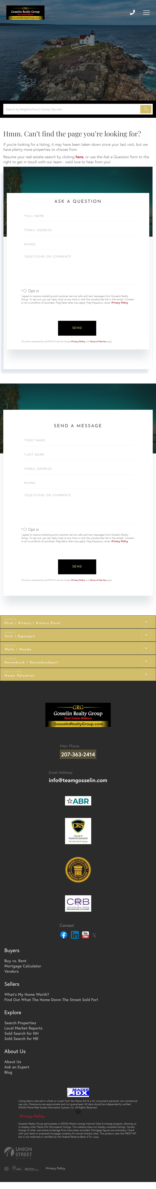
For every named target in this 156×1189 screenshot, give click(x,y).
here (79, 156)
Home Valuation (20, 674)
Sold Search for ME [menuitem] (21, 1035)
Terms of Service (98, 340)
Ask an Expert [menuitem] (16, 1064)
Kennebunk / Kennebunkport (31, 661)
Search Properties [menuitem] (20, 1019)
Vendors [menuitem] (11, 968)
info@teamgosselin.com (78, 777)
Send (77, 328)
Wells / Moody (18, 648)
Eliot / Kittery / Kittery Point (33, 622)
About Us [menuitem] (12, 1058)
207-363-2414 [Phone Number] (78, 752)
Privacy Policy (119, 302)
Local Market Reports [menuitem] (23, 1025)
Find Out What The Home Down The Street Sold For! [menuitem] (51, 996)
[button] (145, 109)
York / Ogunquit (20, 635)
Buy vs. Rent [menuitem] (15, 957)
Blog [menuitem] (8, 1069)
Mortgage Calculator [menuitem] (22, 963)
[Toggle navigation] (146, 12)
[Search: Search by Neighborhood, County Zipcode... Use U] (72, 109)
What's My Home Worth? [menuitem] (26, 991)
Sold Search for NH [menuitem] (21, 1030)
